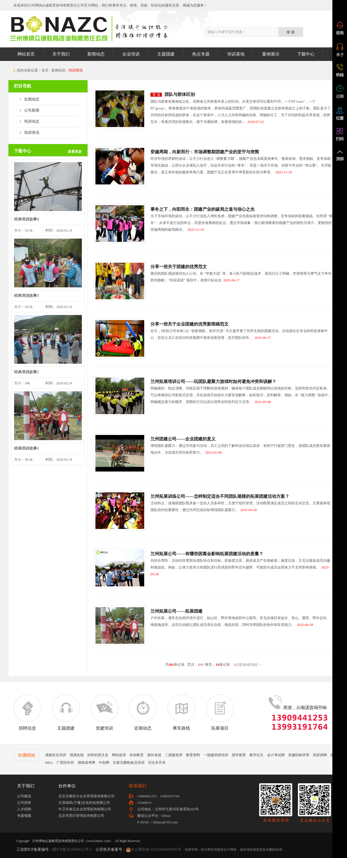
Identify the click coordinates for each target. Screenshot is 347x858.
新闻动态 (96, 54)
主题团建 (166, 54)
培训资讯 (26, 133)
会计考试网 (276, 755)
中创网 (104, 762)
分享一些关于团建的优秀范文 (178, 266)
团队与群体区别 (180, 94)
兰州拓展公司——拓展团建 (176, 611)
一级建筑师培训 (216, 755)
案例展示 (270, 54)
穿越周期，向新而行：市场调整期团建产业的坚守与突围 (204, 152)
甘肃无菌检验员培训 (128, 762)
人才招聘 (24, 809)
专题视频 (24, 816)
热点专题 (201, 54)
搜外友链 (154, 755)
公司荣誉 (24, 803)
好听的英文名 (97, 755)
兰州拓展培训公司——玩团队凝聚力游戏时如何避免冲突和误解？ (213, 381)
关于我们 (61, 54)
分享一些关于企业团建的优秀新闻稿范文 (189, 324)
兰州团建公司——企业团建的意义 (183, 439)
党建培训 (104, 712)
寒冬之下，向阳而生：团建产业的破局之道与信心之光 (202, 209)
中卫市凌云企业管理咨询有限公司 (84, 809)
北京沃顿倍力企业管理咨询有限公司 (86, 796)
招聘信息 (27, 712)
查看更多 (75, 152)
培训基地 (236, 54)
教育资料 (193, 755)
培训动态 (26, 121)
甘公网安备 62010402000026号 (156, 849)
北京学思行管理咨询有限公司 (81, 816)
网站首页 (26, 54)
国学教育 (239, 755)
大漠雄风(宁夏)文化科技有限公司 (84, 803)
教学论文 (256, 755)
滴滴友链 (77, 755)
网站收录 (119, 755)
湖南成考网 (86, 762)
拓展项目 (220, 712)
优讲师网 (320, 755)
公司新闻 (26, 110)
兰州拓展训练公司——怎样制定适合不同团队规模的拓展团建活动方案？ (219, 496)
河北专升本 (157, 762)
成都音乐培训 (55, 755)
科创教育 (137, 755)
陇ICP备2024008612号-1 (72, 849)
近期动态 (26, 99)
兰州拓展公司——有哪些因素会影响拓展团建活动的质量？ (206, 553)
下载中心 (305, 54)
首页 (45, 70)
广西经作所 (65, 762)
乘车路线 (181, 712)
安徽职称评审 (298, 755)
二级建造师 (173, 755)
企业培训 (131, 54)
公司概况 (24, 796)
